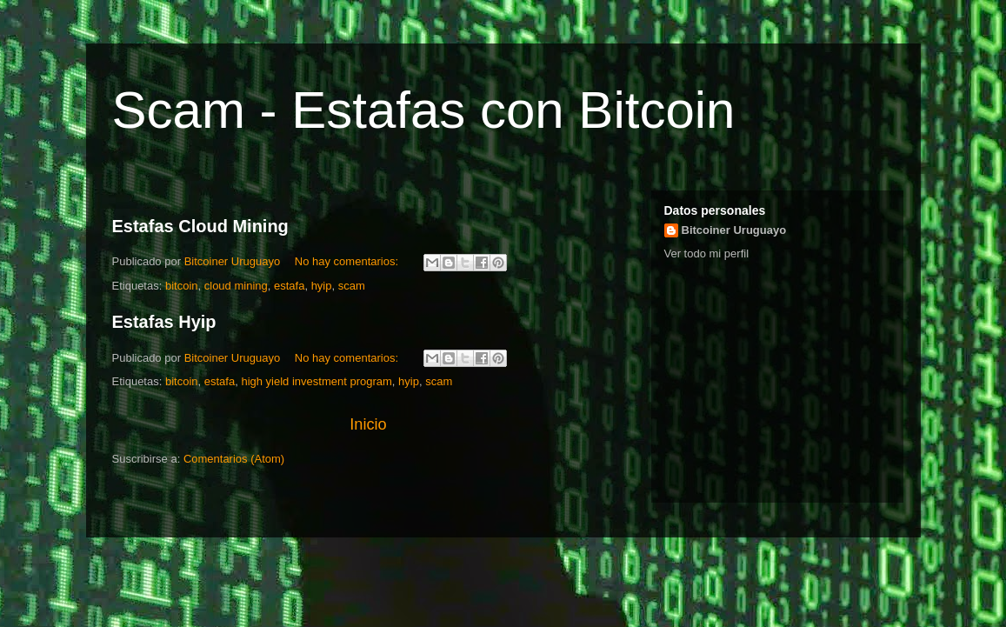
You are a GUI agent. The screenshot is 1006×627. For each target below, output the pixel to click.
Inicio (368, 424)
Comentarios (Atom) (233, 458)
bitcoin (181, 285)
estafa (289, 285)
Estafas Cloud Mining (200, 226)
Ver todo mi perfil (707, 253)
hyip (321, 285)
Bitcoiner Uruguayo (734, 230)
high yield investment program (316, 381)
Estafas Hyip (164, 321)
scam (351, 285)
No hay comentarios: (348, 261)
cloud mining (236, 285)
